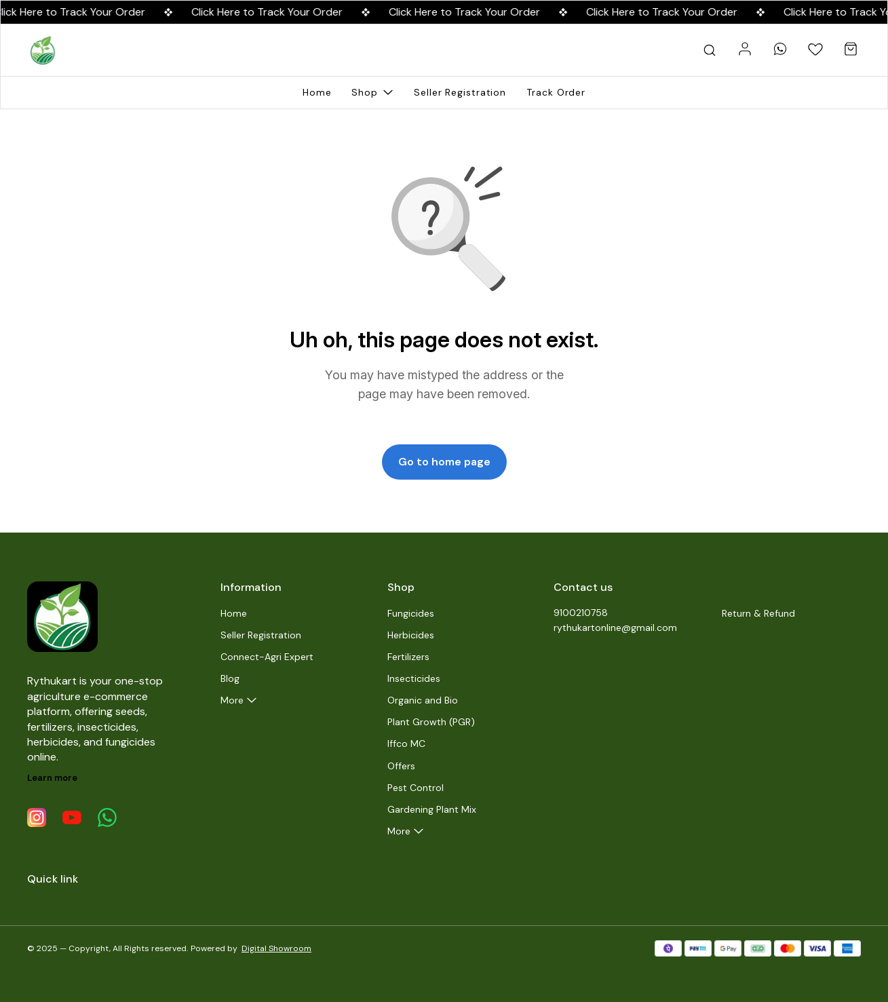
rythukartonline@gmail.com (615, 627)
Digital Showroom (276, 948)
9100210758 (581, 612)
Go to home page (444, 462)
